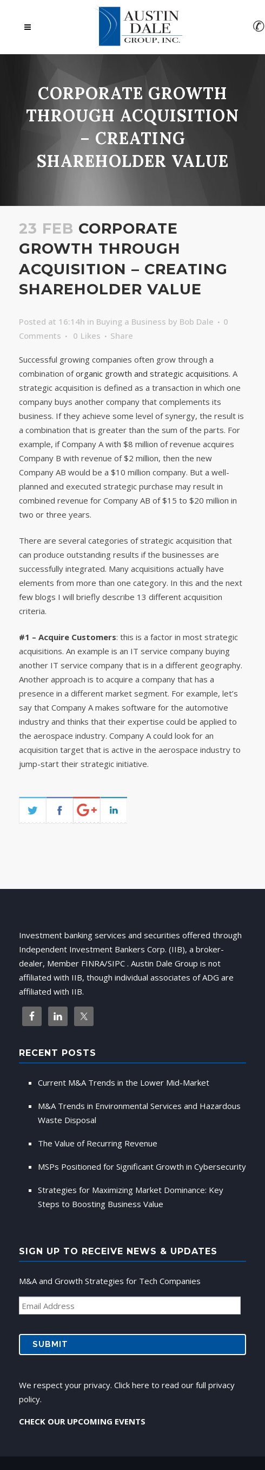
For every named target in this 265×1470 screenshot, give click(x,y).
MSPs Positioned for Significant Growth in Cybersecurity (142, 1166)
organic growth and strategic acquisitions (152, 373)
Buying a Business (131, 321)
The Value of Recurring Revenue (97, 1143)
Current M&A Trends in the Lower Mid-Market (123, 1082)
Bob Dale (197, 321)
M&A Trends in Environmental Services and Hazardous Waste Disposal (139, 1112)
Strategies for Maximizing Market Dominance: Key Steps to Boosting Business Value (130, 1196)
